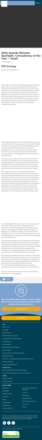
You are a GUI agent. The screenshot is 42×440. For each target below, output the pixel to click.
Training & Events (6, 341)
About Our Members (7, 378)
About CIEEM (6, 385)
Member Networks (7, 333)
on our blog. (17, 273)
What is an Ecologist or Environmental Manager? (14, 370)
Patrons (4, 399)
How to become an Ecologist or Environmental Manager (16, 373)
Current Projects (6, 350)
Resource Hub (6, 327)
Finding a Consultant (7, 381)
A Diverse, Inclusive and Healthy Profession (13, 353)
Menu (38, 3)
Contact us (25, 392)
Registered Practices (7, 356)
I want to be (6, 367)
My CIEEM (21, 318)
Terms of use (25, 404)
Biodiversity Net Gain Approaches (10, 347)
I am (3, 324)
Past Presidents (6, 402)
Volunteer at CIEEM (7, 408)
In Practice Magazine (7, 361)
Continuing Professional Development (12, 338)
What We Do (5, 391)
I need (4, 376)
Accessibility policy (27, 398)
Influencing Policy (6, 344)
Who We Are (5, 388)
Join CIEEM (5, 330)
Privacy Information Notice (29, 401)
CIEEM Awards (6, 405)
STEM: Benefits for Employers (10, 335)
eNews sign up (21, 309)
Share (6, 279)
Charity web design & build (8, 428)
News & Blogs (25, 395)
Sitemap (24, 407)
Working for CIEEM (7, 394)
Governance (5, 396)
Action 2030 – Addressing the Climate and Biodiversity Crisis (17, 359)
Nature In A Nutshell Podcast (9, 364)
